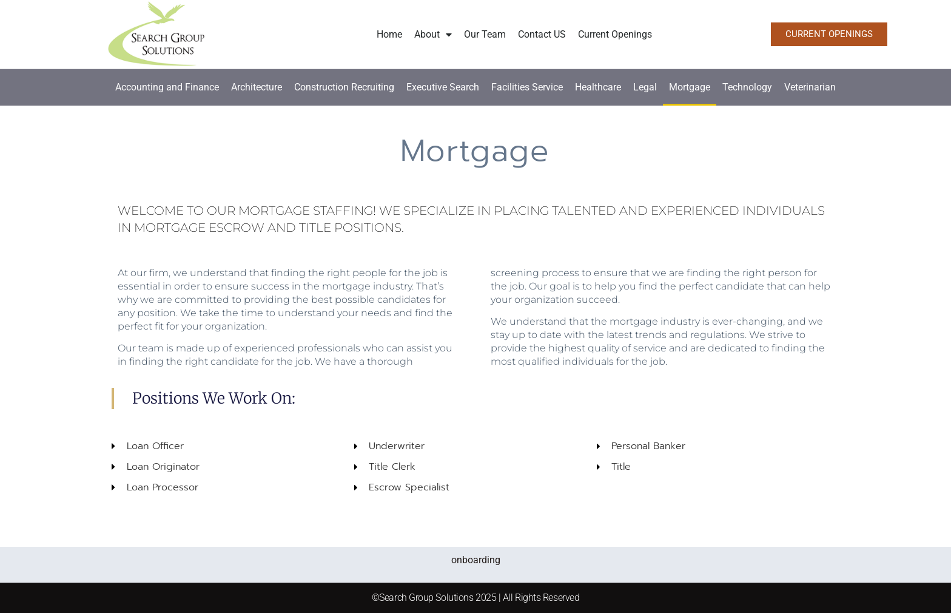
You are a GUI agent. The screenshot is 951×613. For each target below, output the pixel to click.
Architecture (256, 87)
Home (389, 34)
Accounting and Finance (167, 87)
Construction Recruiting (344, 87)
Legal (645, 87)
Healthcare (598, 87)
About (433, 35)
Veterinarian (810, 87)
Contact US (542, 34)
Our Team (485, 34)
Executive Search (442, 87)
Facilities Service (527, 87)
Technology (747, 87)
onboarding (475, 560)
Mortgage (689, 87)
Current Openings (615, 34)
